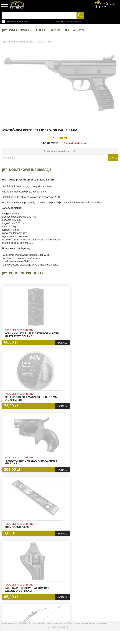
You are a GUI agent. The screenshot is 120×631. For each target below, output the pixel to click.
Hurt (54, 570)
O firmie (36, 567)
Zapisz (113, 157)
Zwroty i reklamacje (37, 587)
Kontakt (36, 591)
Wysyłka (36, 577)
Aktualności (37, 574)
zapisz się (108, 579)
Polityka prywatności (58, 587)
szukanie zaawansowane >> (68, 21)
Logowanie (57, 574)
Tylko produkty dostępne (15, 21)
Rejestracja (57, 577)
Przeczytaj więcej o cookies (56, 627)
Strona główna (9, 41)
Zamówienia (58, 581)
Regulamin (37, 581)
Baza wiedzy (38, 570)
